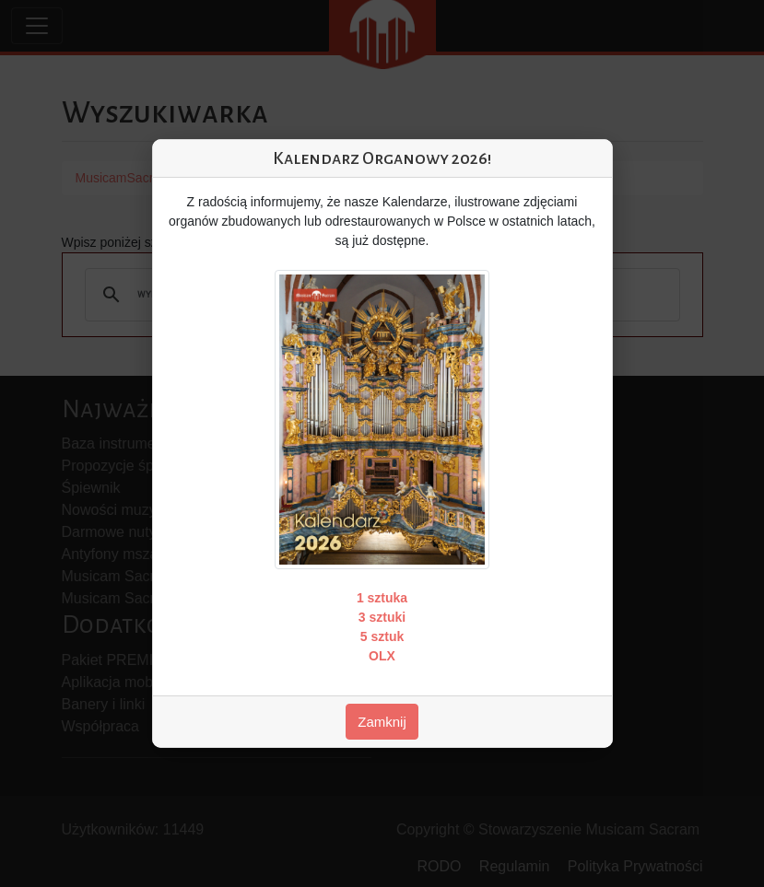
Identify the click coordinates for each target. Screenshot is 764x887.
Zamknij (382, 721)
